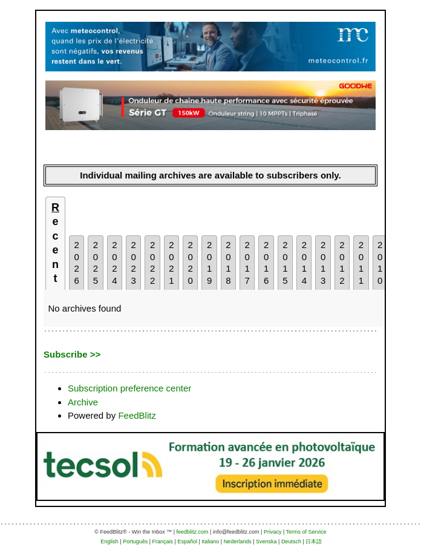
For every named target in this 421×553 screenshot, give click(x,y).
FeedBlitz (137, 415)
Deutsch (291, 541)
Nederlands (238, 541)
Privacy (273, 532)
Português (135, 541)
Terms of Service (306, 532)
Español (187, 541)
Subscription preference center (129, 388)
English (109, 541)
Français (163, 541)
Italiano (210, 541)
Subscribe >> (72, 354)
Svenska (266, 541)
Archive (83, 402)
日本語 (313, 541)
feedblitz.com (193, 532)
